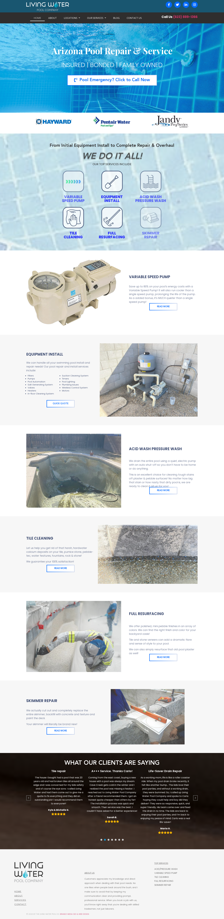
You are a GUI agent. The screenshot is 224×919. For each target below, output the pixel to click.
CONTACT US (134, 18)
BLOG (116, 18)
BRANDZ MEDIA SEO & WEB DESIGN (74, 914)
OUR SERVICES (96, 18)
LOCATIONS (72, 18)
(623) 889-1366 (185, 17)
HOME (37, 18)
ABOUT (52, 18)
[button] (101, 840)
